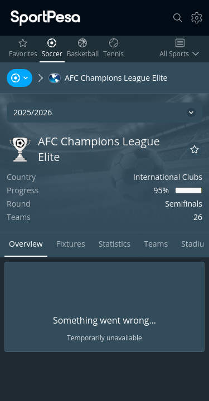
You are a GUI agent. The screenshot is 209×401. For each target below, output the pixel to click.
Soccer (53, 48)
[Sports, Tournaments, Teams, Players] (19, 78)
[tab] (25, 244)
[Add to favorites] (194, 149)
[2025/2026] (104, 112)
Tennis (114, 48)
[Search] (178, 18)
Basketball (84, 48)
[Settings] (196, 17)
